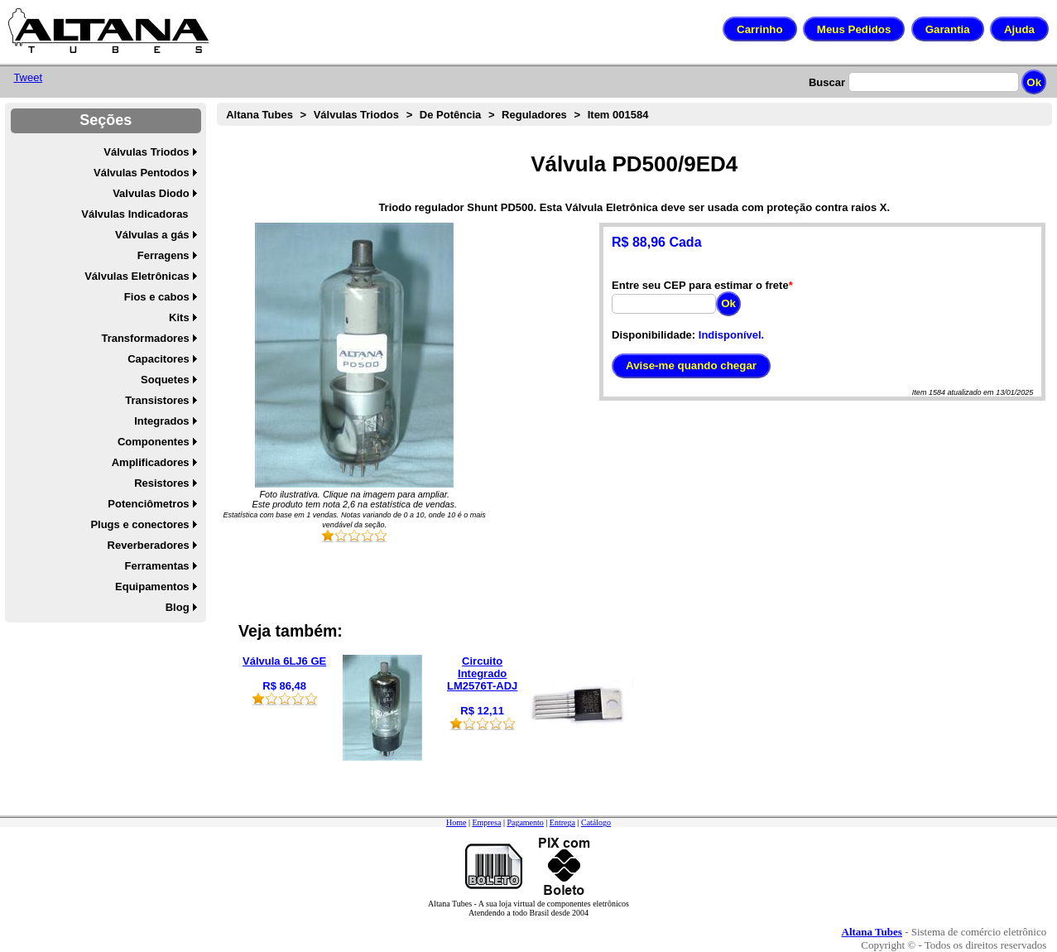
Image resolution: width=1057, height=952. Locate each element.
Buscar (827, 82)
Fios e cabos (157, 297)
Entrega (562, 822)
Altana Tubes (259, 114)
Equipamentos (152, 586)
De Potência (450, 114)
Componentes (154, 441)
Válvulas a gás (152, 234)
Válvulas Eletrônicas (136, 276)
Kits (179, 317)
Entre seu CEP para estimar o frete (700, 285)
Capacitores (158, 359)
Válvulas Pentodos (142, 172)
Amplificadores (151, 462)
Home (456, 822)
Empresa (486, 822)
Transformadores (145, 338)
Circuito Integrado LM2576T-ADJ (482, 673)
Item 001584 (618, 114)
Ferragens (163, 255)
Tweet (27, 77)
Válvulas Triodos (146, 152)
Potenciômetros (148, 504)
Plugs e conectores (139, 524)
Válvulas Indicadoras (134, 214)
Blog (178, 607)
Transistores (157, 400)
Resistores (161, 483)
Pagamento (525, 822)
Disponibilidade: (653, 335)
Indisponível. (731, 335)
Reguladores (534, 114)
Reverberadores (149, 545)
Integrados (161, 421)
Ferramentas (157, 566)
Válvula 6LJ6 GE (284, 661)
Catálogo (596, 822)
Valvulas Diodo (151, 193)
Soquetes (165, 379)
